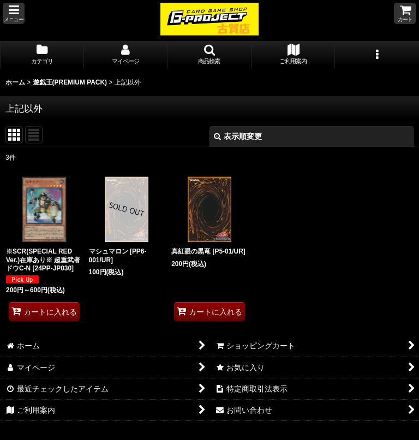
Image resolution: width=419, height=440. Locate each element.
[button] (14, 13)
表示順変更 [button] (238, 136)
